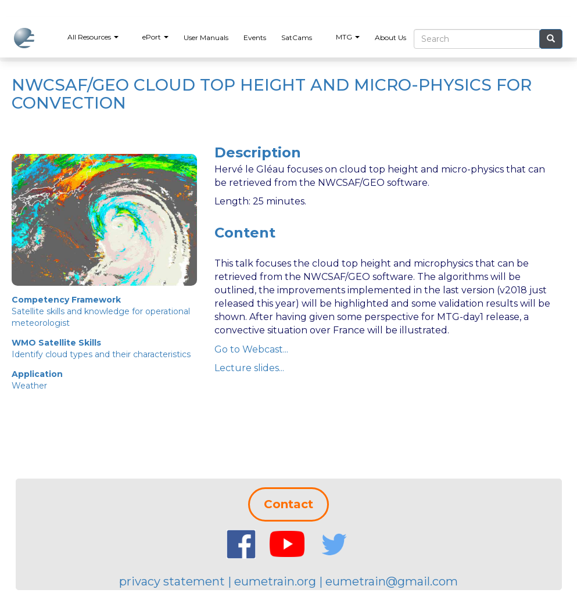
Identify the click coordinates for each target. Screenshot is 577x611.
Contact (288, 504)
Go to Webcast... (251, 349)
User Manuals (206, 37)
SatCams (296, 37)
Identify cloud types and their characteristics (101, 354)
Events (254, 37)
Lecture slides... (249, 367)
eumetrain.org (275, 581)
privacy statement (172, 581)
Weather (29, 385)
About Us (390, 37)
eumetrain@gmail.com (391, 581)
